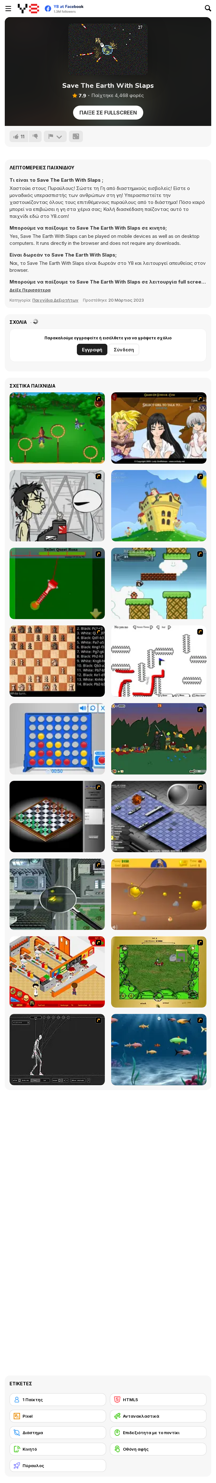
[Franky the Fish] (158, 1049)
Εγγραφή (92, 349)
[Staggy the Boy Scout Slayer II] (158, 738)
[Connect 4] (57, 738)
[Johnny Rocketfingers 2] (57, 505)
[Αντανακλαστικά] (158, 1416)
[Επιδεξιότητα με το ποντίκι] (158, 1432)
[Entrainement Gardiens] (57, 428)
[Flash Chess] (57, 816)
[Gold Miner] (158, 894)
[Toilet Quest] (57, 583)
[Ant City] (57, 894)
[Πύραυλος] (58, 1465)
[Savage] (158, 972)
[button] (30, 289)
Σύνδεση (124, 349)
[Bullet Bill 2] (158, 583)
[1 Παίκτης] (58, 1399)
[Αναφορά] (55, 136)
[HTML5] (158, 1399)
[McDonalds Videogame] (57, 972)
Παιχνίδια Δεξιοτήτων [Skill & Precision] (55, 300)
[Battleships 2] (158, 816)
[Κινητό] (58, 1449)
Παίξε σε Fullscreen (108, 112)
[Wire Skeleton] (57, 1049)
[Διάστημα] (58, 1432)
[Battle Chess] (57, 661)
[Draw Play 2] (158, 661)
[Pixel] (58, 1416)
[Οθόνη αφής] (158, 1449)
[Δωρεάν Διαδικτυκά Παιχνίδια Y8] (28, 8)
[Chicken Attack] (158, 505)
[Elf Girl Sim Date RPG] (158, 428)
